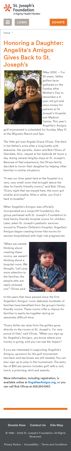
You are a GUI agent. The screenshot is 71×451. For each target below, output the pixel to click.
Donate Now (17, 425)
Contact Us (38, 425)
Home (7, 32)
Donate (58, 22)
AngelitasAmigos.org (42, 382)
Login (22, 22)
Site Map (56, 425)
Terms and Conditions (54, 444)
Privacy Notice (12, 444)
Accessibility (31, 444)
